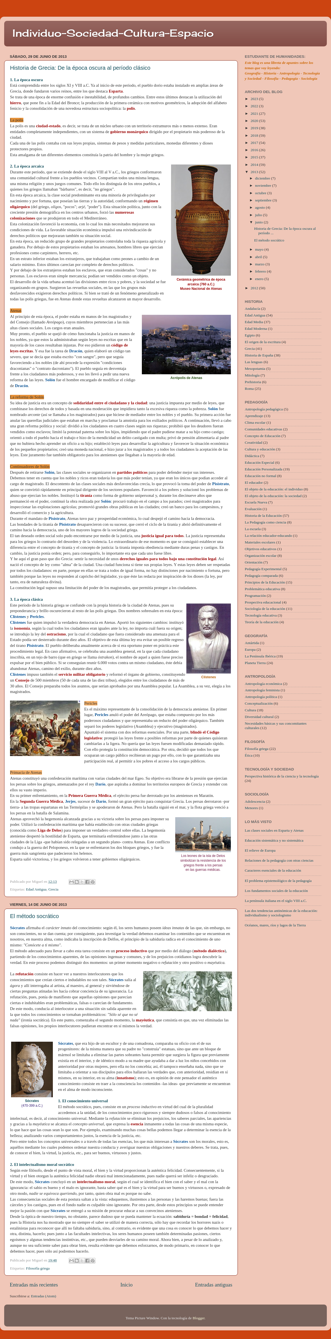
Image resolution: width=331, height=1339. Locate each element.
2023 (255, 99)
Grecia (53, 889)
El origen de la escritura (263, 342)
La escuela (253, 529)
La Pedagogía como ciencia (265, 522)
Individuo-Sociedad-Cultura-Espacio (113, 33)
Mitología (252, 375)
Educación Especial (259, 462)
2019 (255, 128)
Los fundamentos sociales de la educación (276, 891)
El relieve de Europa (260, 850)
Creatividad (253, 442)
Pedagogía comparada (261, 575)
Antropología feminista (262, 690)
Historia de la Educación (263, 515)
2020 (255, 121)
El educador (254, 482)
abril (259, 257)
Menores (251, 808)
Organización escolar (260, 555)
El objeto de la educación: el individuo (274, 489)
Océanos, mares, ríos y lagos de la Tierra (275, 925)
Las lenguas (254, 362)
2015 (255, 157)
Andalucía (252, 308)
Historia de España (259, 355)
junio (259, 222)
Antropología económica (263, 684)
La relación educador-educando (268, 535)
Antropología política (261, 697)
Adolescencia (255, 801)
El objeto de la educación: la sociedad (273, 496)
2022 (255, 106)
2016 (255, 150)
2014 (255, 165)
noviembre (263, 185)
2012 (255, 288)
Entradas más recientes (34, 1285)
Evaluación (253, 509)
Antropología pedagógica (264, 409)
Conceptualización (259, 703)
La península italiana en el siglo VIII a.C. (276, 901)
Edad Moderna (256, 328)
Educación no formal (260, 476)
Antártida (252, 643)
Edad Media (254, 322)
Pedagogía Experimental (263, 569)
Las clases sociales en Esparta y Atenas (274, 830)
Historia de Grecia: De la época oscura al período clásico (80, 68)
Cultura (250, 710)
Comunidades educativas (263, 429)
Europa (250, 649)
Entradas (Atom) (43, 1296)
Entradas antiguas (213, 1285)
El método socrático (34, 916)
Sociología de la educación (265, 609)
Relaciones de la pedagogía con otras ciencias (279, 860)
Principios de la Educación (265, 582)
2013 (255, 172)
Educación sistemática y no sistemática (274, 840)
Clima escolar (255, 422)
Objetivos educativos (260, 549)
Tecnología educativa (261, 615)
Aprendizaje (254, 416)
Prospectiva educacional (263, 602)
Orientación (254, 562)
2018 (255, 135)
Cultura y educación (260, 449)
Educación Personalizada (263, 469)
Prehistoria (253, 382)
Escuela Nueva (256, 502)
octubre (261, 193)
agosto (260, 207)
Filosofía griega (38, 1268)
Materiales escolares (260, 542)
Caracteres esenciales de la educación (273, 870)
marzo (260, 264)
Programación (255, 596)
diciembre (263, 178)
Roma (249, 389)
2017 (255, 143)
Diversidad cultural (259, 717)
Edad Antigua (36, 889)
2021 (255, 113)
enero (259, 279)
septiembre (264, 200)
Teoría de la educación (262, 622)
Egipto (250, 335)
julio (259, 215)
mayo (259, 249)
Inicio (126, 1285)
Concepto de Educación (262, 436)
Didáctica (252, 456)
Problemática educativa (262, 589)
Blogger (198, 1318)
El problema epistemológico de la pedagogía (278, 881)
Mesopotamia (255, 368)
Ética (249, 755)
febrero (261, 271)
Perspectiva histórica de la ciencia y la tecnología (282, 776)
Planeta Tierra (255, 663)
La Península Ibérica (260, 656)
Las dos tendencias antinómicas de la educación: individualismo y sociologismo (281, 913)
